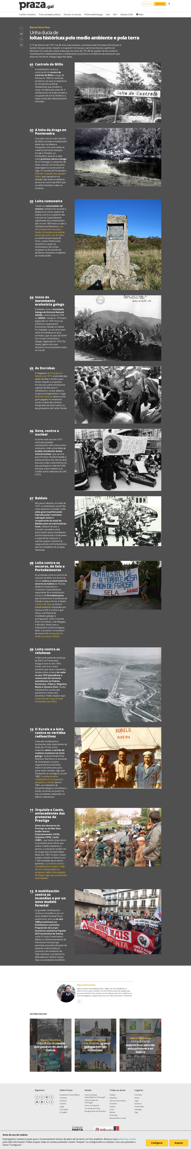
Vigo (136, 1112)
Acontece (113, 1103)
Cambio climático (27, 14)
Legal (62, 1106)
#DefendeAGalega (93, 14)
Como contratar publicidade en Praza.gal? (95, 1096)
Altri (115, 14)
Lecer (112, 1109)
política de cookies (127, 1139)
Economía (113, 1115)
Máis (141, 14)
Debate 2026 (126, 14)
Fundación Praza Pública (69, 1095)
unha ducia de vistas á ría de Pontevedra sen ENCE (49, 700)
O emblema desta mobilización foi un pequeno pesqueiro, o (49, 779)
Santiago (138, 1109)
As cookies (64, 1109)
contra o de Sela (43, 604)
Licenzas (63, 1100)
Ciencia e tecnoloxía (118, 1100)
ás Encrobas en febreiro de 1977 (49, 375)
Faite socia (160, 4)
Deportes (113, 1098)
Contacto (63, 1098)
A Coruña (138, 1095)
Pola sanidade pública (49, 14)
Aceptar (179, 1142)
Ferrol (136, 1098)
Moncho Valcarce (43, 396)
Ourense (138, 1103)
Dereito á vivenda (72, 14)
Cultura (112, 1106)
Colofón (63, 1103)
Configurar (157, 1142)
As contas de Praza (92, 1108)
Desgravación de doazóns (95, 1111)
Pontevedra (139, 1106)
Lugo (136, 1100)
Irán (108, 14)
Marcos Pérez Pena (86, 985)
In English (63, 1112)
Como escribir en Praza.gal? (91, 1101)
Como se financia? (92, 1105)
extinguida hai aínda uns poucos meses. (49, 635)
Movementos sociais (118, 1118)
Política (112, 1095)
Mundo (112, 1112)
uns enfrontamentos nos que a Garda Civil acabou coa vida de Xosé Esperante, (50, 231)
